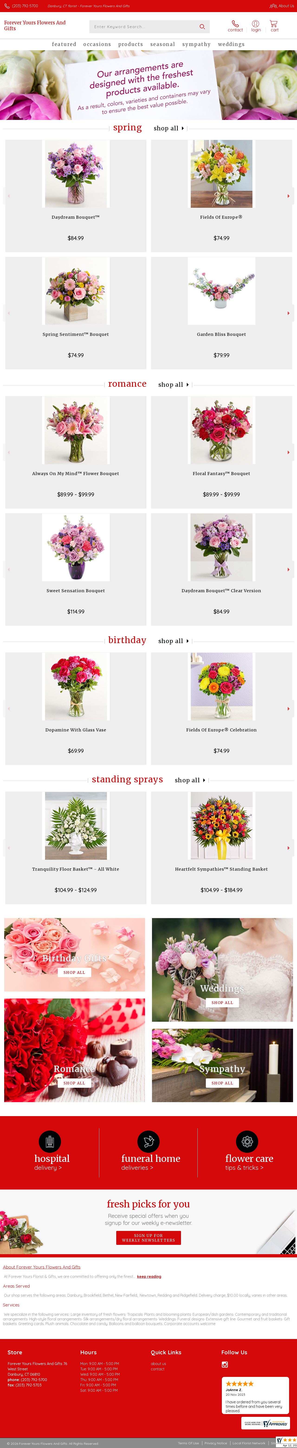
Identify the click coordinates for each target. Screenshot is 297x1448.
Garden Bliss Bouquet (221, 334)
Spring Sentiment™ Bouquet (76, 334)
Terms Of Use (188, 1443)
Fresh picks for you (148, 1212)
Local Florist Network (249, 1443)
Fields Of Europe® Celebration (221, 730)
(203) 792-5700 (25, 5)
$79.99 (221, 355)
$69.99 (76, 750)
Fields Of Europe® (221, 217)
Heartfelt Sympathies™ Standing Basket (221, 869)
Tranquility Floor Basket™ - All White (75, 869)
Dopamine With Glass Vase (75, 730)
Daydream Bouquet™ (76, 217)
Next (289, 196)
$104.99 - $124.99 (76, 889)
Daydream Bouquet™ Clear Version (221, 590)
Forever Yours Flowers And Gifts (34, 25)
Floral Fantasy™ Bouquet (221, 473)
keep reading (149, 1276)
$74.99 (221, 238)
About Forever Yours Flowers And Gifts (42, 1267)
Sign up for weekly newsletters (148, 1238)
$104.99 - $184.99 (221, 889)
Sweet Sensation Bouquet (76, 590)
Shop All (166, 128)
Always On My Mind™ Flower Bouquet (75, 473)
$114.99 (75, 611)
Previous (8, 196)
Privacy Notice (216, 1443)
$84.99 (76, 238)
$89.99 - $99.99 (75, 494)
